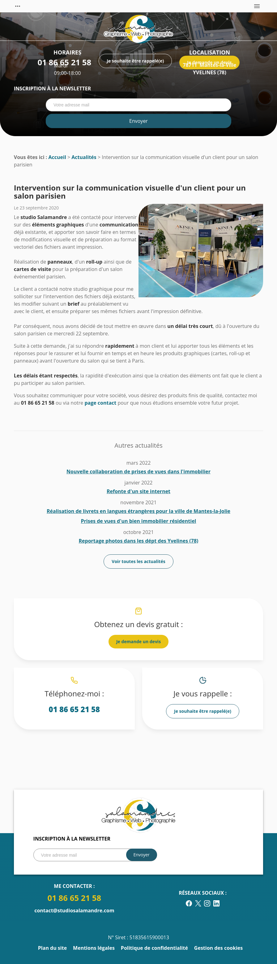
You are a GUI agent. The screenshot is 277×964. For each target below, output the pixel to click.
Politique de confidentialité (154, 948)
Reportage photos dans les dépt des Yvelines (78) (138, 540)
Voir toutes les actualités (138, 561)
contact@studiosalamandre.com (74, 910)
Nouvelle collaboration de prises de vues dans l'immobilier (138, 471)
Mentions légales (94, 948)
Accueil (57, 157)
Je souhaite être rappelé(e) (202, 711)
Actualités (83, 157)
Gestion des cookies (218, 948)
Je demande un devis (138, 641)
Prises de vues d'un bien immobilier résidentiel (138, 521)
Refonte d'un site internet (138, 491)
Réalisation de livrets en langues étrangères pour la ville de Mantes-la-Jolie (138, 511)
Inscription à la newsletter (52, 88)
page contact (100, 402)
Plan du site (52, 948)
